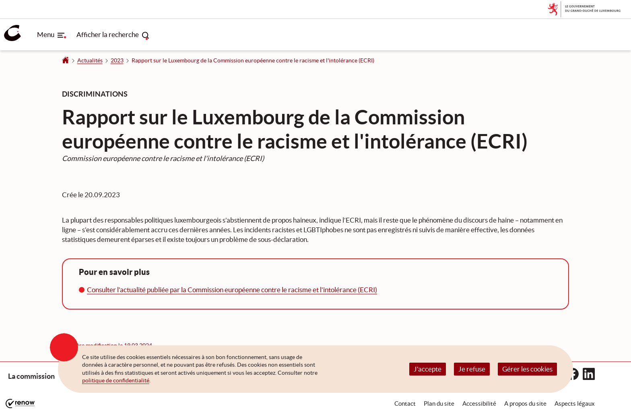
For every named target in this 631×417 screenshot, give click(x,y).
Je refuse (471, 369)
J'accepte (427, 369)
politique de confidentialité (115, 380)
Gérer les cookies (527, 369)
